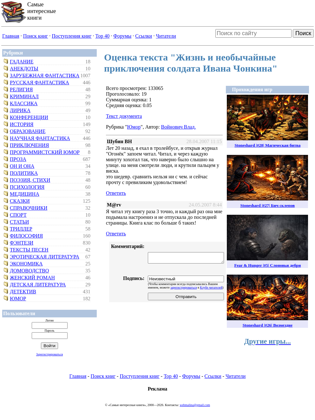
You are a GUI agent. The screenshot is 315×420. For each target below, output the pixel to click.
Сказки (20, 201)
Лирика (20, 110)
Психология (27, 187)
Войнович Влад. (178, 127)
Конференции (29, 117)
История (21, 124)
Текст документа (124, 116)
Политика (24, 173)
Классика (23, 103)
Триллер (21, 229)
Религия (21, 89)
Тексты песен (29, 249)
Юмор (18, 298)
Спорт (18, 215)
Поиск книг (35, 36)
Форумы (122, 36)
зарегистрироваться (183, 287)
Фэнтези (21, 242)
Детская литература (38, 284)
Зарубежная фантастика (44, 75)
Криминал (24, 96)
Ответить (116, 193)
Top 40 (102, 36)
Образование (27, 131)
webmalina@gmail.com (195, 405)
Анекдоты (24, 68)
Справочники (28, 208)
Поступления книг (71, 36)
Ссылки (143, 36)
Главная (10, 36)
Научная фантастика (40, 138)
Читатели (166, 36)
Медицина (24, 194)
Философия (26, 236)
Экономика (26, 263)
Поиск (303, 33)
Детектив (23, 291)
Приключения (29, 145)
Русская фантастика (39, 82)
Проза (18, 159)
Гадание (21, 61)
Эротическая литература (44, 256)
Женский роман (32, 277)
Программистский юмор (45, 152)
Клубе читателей (211, 287)
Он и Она (22, 166)
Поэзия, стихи (30, 180)
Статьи (19, 222)
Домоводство (29, 270)
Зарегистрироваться (49, 354)
